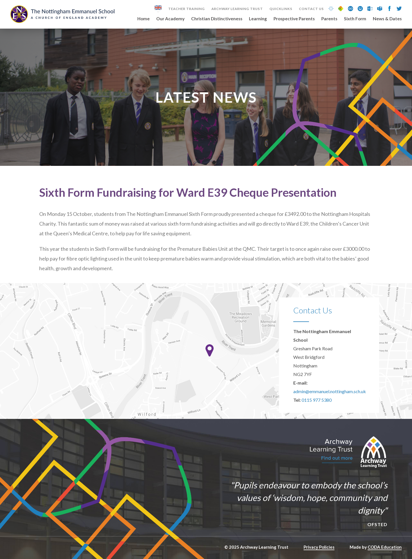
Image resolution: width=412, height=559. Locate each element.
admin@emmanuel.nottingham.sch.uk (329, 391)
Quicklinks (281, 9)
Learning (258, 19)
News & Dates (387, 19)
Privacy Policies (319, 547)
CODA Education (385, 547)
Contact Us (311, 9)
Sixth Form (355, 19)
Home (143, 19)
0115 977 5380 (317, 400)
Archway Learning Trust (237, 9)
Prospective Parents (294, 19)
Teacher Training (186, 9)
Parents (329, 19)
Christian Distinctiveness (216, 19)
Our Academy (170, 19)
